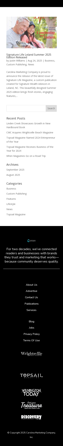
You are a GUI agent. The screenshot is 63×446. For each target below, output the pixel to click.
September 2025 (15, 169)
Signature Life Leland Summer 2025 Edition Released (28, 56)
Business (49, 60)
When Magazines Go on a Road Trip (26, 155)
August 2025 (13, 174)
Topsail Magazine (16, 214)
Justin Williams (17, 60)
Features (11, 198)
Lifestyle (10, 204)
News (31, 64)
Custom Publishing (16, 64)
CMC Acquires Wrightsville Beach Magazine (29, 132)
